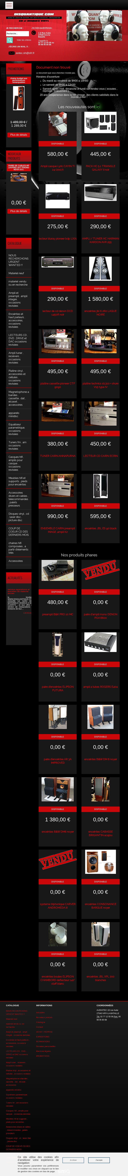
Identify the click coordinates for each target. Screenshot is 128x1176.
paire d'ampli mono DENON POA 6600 (100, 616)
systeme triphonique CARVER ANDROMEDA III (58, 905)
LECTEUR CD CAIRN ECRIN (100, 456)
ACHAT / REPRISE (44, 1032)
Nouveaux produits (44, 1017)
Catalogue (40, 1022)
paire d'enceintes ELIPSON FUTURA (58, 688)
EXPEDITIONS (42, 1037)
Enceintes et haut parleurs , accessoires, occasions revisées (17, 320)
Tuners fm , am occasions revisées (17, 445)
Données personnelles (45, 1046)
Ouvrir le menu (9, 5)
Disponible (57, 143)
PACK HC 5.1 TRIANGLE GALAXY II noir (100, 168)
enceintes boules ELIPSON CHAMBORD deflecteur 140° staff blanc (57, 980)
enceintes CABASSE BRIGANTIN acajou (100, 833)
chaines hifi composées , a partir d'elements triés (18, 547)
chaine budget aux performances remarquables (18, 80)
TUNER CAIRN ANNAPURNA (58, 456)
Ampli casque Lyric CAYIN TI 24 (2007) (57, 168)
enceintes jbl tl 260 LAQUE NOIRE (100, 312)
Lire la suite (28, 613)
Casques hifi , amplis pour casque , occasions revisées (16, 463)
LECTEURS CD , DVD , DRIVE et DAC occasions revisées (18, 339)
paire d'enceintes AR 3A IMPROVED (57, 761)
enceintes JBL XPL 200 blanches (100, 978)
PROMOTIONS (42, 1056)
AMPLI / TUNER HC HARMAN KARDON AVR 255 (100, 240)
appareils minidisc (14, 414)
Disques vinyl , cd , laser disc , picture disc (19, 517)
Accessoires (16, 560)
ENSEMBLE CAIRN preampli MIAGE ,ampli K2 (58, 530)
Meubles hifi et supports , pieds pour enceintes (18, 481)
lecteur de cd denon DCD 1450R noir (58, 312)
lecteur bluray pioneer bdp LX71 (58, 238)
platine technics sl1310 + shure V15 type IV (100, 385)
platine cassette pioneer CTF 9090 (57, 385)
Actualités (40, 1012)
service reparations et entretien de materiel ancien (19, 591)
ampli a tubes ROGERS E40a (100, 686)
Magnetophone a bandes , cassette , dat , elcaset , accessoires (19, 398)
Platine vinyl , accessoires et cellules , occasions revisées (17, 377)
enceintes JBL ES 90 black (100, 528)
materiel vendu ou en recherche (18, 283)
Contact (39, 1027)
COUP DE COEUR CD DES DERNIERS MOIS (19, 531)
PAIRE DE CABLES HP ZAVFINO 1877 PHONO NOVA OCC (18, 168)
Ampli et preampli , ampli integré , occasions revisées (18, 299)
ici (98, 106)
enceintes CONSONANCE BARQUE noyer (100, 905)
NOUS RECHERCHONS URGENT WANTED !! (18, 260)
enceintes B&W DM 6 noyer (100, 759)
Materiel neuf (16, 273)
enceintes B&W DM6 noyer (58, 831)
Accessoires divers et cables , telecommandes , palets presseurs (18, 499)
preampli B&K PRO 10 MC (57, 614)
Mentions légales (43, 1051)
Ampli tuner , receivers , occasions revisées (16, 357)
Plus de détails (18, 134)
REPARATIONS (43, 1041)
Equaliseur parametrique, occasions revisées (17, 429)
